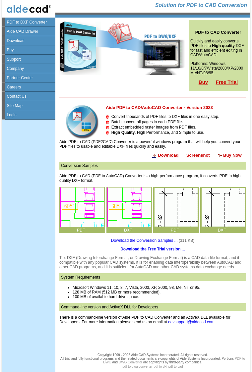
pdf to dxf (160, 366)
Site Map (15, 105)
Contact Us (17, 96)
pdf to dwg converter (137, 366)
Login (12, 115)
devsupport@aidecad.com (191, 322)
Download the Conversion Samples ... (144, 240)
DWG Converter (130, 362)
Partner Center (20, 78)
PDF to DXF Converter (27, 22)
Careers (14, 87)
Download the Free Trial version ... (152, 249)
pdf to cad (175, 366)
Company (15, 68)
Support (14, 59)
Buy (10, 50)
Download (16, 40)
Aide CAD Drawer (22, 31)
